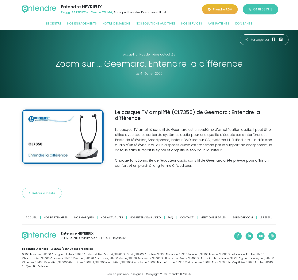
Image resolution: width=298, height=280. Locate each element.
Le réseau (266, 217)
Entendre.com (242, 217)
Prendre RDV (220, 9)
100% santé (243, 23)
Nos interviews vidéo (145, 217)
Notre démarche (116, 23)
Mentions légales (213, 217)
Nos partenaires (55, 217)
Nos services (191, 23)
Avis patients (218, 23)
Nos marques (84, 217)
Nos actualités (112, 217)
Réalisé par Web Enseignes (125, 274)
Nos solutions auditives (155, 23)
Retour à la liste (42, 193)
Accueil (31, 217)
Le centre (53, 23)
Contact (187, 217)
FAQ (170, 217)
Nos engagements (82, 23)
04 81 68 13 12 (260, 9)
